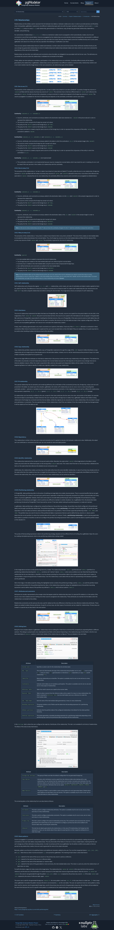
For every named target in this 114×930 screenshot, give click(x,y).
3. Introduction (86, 16)
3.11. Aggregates (94, 914)
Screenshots (74, 3)
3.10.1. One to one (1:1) (20, 86)
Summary (65, 16)
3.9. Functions (19, 914)
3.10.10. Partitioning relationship (24, 490)
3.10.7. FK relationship (20, 381)
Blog (82, 3)
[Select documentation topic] (38, 11)
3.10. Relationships (22, 20)
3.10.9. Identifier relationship (23, 458)
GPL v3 (27, 926)
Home (66, 3)
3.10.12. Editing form (20, 626)
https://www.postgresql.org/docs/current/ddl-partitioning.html (28, 909)
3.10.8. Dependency (20, 437)
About (97, 3)
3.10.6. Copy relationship (21, 346)
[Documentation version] (71, 11)
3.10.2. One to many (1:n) (21, 168)
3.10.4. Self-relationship (21, 283)
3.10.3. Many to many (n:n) (22, 232)
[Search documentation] (98, 11)
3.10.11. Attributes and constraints (24, 591)
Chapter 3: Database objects (75, 16)
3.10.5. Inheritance (19, 310)
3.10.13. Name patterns (21, 836)
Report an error (96, 904)
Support (89, 3)
